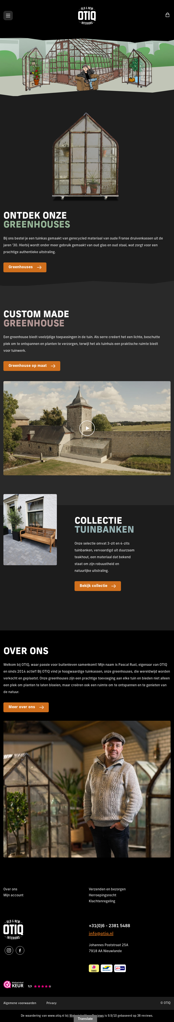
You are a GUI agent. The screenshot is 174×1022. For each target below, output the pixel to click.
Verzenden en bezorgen (107, 889)
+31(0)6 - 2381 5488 (109, 926)
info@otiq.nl (101, 934)
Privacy (51, 1003)
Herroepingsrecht (102, 895)
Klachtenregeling (102, 901)
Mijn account (13, 895)
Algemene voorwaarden (19, 1003)
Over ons (10, 889)
